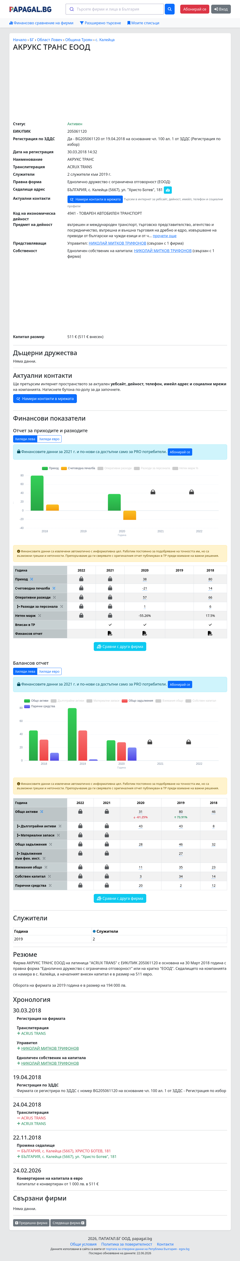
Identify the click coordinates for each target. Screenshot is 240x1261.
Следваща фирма (68, 1223)
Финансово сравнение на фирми (41, 22)
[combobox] (115, 9)
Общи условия (83, 1244)
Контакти (165, 1244)
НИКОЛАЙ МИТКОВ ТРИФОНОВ (117, 243)
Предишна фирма (31, 1223)
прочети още (164, 235)
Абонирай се (194, 9)
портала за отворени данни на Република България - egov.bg (147, 1249)
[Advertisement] (126, 86)
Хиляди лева (25, 439)
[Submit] (71, 9)
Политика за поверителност (126, 1244)
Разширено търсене (100, 22)
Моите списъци (143, 22)
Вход (221, 9)
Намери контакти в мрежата (95, 199)
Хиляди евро (49, 439)
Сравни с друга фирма (120, 646)
